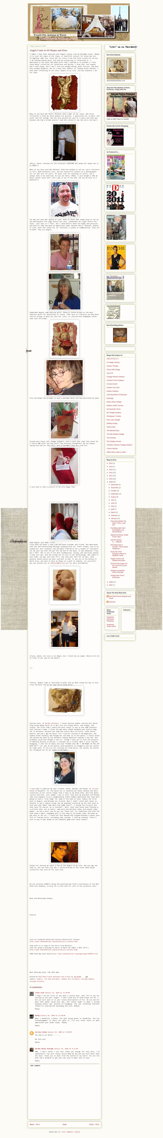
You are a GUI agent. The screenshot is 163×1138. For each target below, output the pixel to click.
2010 (111, 479)
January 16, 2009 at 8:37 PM (66, 1048)
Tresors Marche (112, 448)
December (115, 484)
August (113, 497)
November (115, 488)
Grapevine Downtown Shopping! (110, 619)
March (113, 512)
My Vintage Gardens (114, 412)
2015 (111, 463)
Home (64, 1124)
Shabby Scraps (112, 423)
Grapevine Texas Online (111, 625)
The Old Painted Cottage (115, 434)
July (112, 500)
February (114, 515)
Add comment (35, 1065)
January (114, 518)
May (112, 506)
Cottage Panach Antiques (116, 377)
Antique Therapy (112, 366)
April (113, 509)
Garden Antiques (52, 723)
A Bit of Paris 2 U (113, 359)
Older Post (94, 1124)
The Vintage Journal (114, 441)
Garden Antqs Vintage (44, 1048)
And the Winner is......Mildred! (116, 541)
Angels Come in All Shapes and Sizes (118, 559)
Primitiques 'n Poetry (114, 416)
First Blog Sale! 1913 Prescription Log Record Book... (118, 530)
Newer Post (35, 1124)
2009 (111, 482)
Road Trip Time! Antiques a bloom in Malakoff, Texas (118, 553)
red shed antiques (52, 979)
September (115, 494)
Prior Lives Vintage (113, 420)
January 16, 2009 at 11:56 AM (52, 1015)
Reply (37, 1009)
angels (39, 979)
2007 (111, 585)
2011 (111, 476)
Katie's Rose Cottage (114, 402)
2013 (111, 469)
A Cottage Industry (113, 362)
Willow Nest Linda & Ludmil (116, 452)
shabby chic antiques (70, 979)
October (114, 491)
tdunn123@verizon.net (59, 563)
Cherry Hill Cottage (113, 369)
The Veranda (111, 438)
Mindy (37, 1015)
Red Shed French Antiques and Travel (120, 597)
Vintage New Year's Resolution (117, 576)
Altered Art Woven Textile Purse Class (119, 536)
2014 (111, 466)
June (113, 503)
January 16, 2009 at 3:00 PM (60, 1032)
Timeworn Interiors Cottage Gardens (119, 445)
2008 (111, 582)
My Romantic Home (114, 409)
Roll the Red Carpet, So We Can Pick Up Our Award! (119, 565)
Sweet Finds (111, 427)
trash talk (39, 992)
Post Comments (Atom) (71, 1132)
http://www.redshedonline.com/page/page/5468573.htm (75, 954)
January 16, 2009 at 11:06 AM (57, 992)
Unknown (112, 602)
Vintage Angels (87, 979)
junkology (110, 398)
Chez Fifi (110, 373)
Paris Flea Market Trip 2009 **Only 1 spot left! (118, 523)
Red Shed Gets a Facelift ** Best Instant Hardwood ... (119, 547)
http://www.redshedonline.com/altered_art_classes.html (54, 941)
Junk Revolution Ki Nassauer (117, 395)
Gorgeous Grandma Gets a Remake (118, 571)
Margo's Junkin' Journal (115, 405)
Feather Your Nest (113, 387)
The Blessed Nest (113, 430)
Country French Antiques (115, 380)
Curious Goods (41, 1032)
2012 (111, 473)
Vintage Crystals (37, 981)
